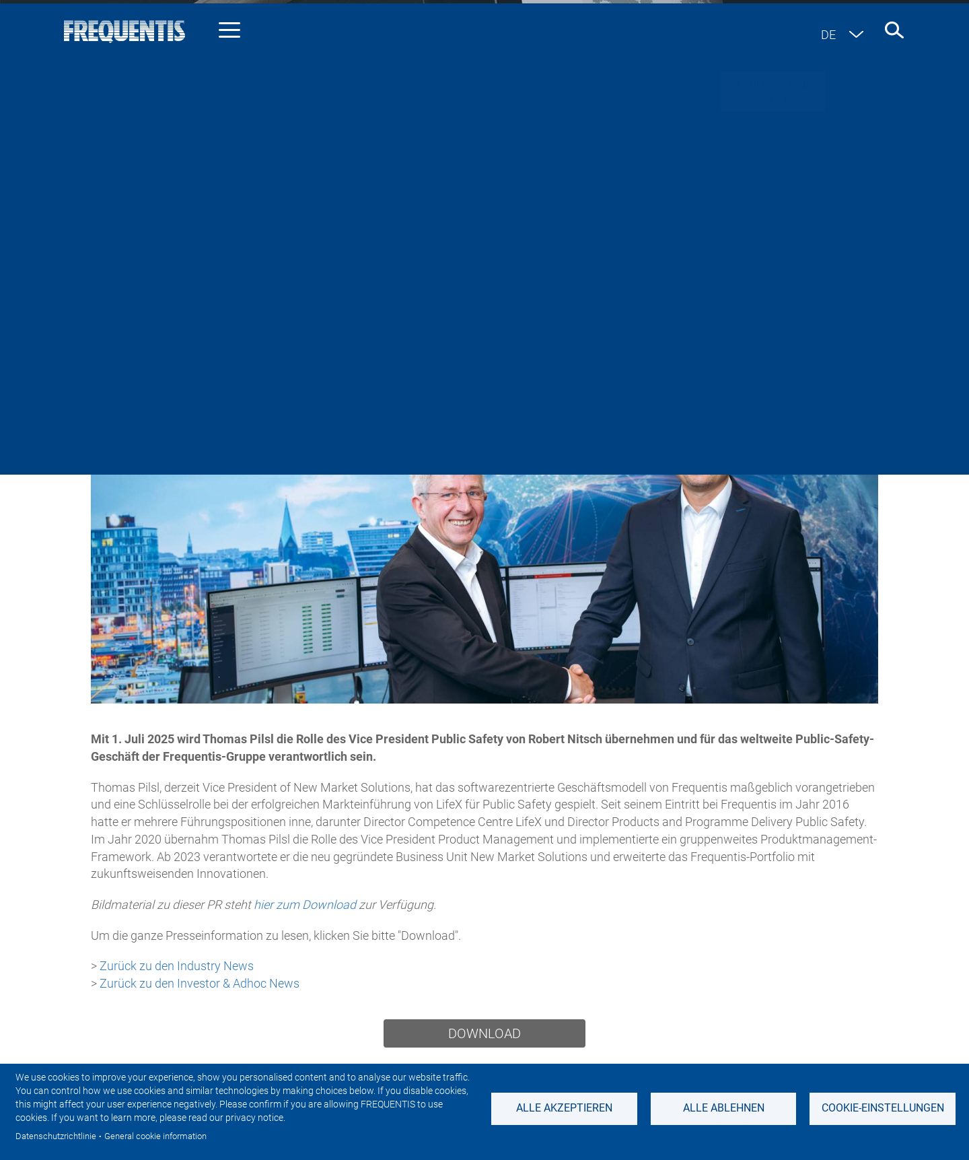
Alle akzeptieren (564, 1107)
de (828, 35)
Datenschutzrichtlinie (55, 1136)
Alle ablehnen (723, 1107)
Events (734, 306)
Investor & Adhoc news (366, 306)
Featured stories (642, 306)
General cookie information (155, 1136)
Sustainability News (512, 306)
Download (484, 1033)
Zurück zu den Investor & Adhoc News (199, 983)
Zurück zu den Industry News (178, 966)
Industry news (235, 306)
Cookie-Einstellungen (883, 1107)
